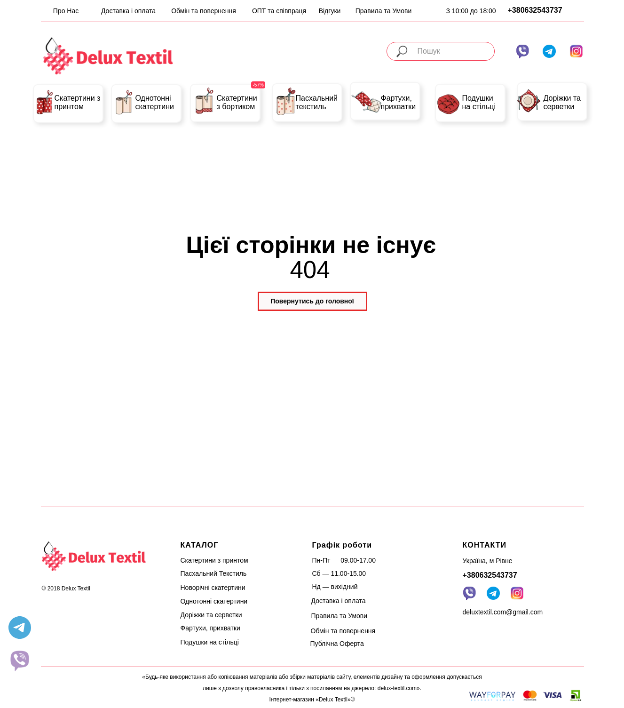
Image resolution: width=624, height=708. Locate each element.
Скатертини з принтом (78, 102)
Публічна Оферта (337, 643)
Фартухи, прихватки (398, 102)
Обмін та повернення (203, 11)
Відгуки (330, 11)
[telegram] (19, 627)
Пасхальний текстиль (317, 102)
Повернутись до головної (312, 301)
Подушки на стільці (479, 102)
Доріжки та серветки (562, 102)
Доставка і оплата (128, 11)
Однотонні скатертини (154, 102)
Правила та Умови (383, 11)
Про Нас (66, 11)
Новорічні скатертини (213, 587)
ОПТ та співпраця (279, 11)
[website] (19, 660)
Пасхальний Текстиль (214, 573)
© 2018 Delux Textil (66, 588)
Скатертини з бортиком (237, 102)
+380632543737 (535, 10)
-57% (258, 85)
